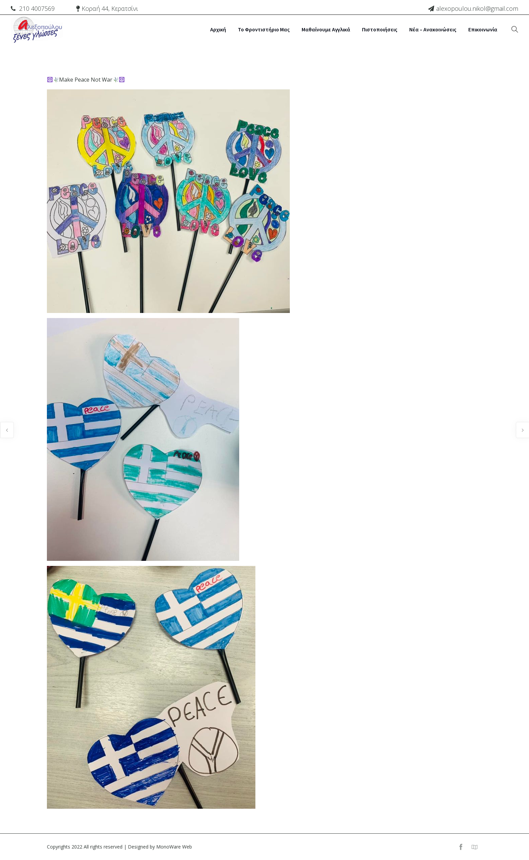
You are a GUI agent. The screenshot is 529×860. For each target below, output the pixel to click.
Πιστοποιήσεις (379, 29)
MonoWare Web (174, 846)
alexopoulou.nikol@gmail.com (477, 8)
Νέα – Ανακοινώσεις (432, 29)
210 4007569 (37, 8)
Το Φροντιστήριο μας (264, 29)
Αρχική (218, 29)
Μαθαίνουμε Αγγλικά (326, 29)
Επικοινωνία (482, 29)
